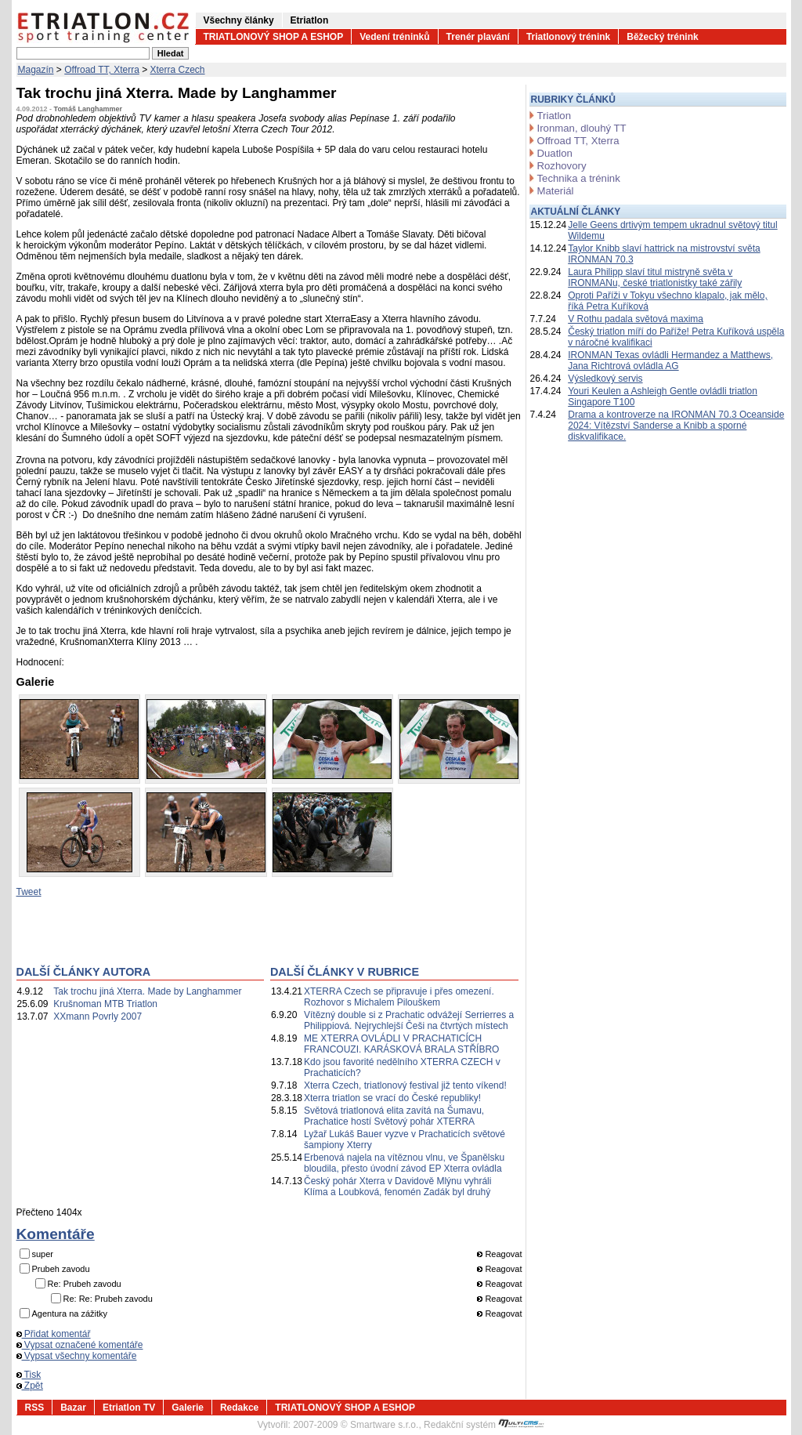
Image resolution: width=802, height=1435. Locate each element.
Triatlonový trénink (568, 36)
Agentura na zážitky (70, 1313)
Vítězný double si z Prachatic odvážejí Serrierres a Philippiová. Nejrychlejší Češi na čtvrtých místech (409, 1020)
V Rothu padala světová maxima (635, 318)
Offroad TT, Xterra (101, 69)
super (43, 1254)
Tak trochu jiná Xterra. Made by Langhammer (147, 991)
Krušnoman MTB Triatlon (105, 1003)
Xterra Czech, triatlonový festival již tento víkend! (405, 1085)
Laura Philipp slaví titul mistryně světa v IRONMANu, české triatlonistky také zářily (655, 277)
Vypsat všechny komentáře (76, 1355)
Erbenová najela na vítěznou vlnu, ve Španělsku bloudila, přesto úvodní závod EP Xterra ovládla (404, 1163)
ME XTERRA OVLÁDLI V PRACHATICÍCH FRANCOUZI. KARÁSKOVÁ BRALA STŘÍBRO (401, 1044)
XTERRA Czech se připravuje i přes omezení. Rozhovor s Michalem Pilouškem (399, 997)
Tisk (29, 1374)
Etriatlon (310, 20)
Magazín (36, 69)
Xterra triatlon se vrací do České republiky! (392, 1098)
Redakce (239, 1407)
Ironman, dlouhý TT (582, 128)
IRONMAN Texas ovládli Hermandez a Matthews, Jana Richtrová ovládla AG (670, 360)
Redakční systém (484, 1424)
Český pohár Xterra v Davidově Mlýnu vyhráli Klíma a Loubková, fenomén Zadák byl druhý (397, 1187)
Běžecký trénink (662, 36)
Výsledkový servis (605, 378)
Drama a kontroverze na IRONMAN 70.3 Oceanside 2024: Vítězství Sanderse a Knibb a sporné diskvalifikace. (676, 425)
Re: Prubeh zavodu (84, 1283)
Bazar (73, 1407)
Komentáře (55, 1234)
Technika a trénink (578, 178)
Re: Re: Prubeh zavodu (108, 1298)
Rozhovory (562, 166)
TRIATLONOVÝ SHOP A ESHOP (274, 36)
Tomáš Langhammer (88, 109)
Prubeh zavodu (61, 1269)
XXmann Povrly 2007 (97, 1016)
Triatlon (554, 115)
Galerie (188, 1407)
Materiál (555, 191)
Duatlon (555, 153)
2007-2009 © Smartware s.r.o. (355, 1424)
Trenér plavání (478, 36)
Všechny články (239, 20)
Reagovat (499, 1254)
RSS (35, 1407)
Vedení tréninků (394, 36)
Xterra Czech (177, 69)
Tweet (29, 891)
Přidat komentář (53, 1333)
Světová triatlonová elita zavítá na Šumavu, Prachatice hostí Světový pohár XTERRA (394, 1116)
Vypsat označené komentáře (79, 1344)
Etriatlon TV (129, 1407)
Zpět (29, 1385)
